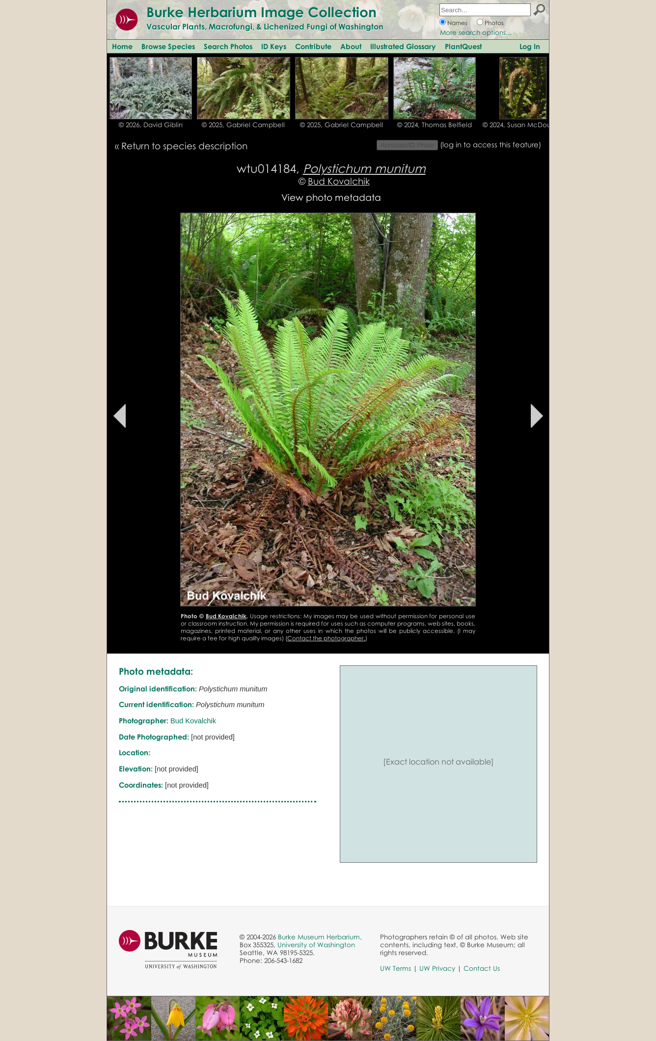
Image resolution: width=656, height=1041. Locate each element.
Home (122, 46)
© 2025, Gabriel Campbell (243, 125)
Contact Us (482, 968)
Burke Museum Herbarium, (320, 937)
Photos (494, 23)
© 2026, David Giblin (151, 125)
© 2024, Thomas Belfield (434, 125)
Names (457, 23)
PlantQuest (463, 46)
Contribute (313, 46)
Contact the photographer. (326, 638)
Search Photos (228, 46)
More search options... (476, 32)
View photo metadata (331, 197)
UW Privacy (437, 968)
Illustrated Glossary (403, 46)
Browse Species (168, 46)
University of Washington (316, 945)
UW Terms (395, 968)
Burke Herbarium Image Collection (261, 11)
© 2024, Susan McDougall (523, 125)
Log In (529, 46)
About (350, 46)
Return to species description (184, 145)
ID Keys (273, 46)
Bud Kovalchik (339, 181)
